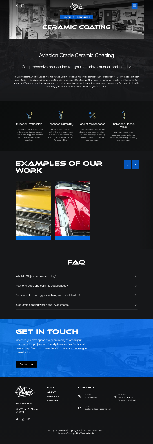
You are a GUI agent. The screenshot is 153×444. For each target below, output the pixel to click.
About (51, 392)
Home (67, 17)
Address (122, 394)
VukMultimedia (87, 433)
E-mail (88, 406)
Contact (26, 364)
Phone (88, 394)
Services (83, 17)
